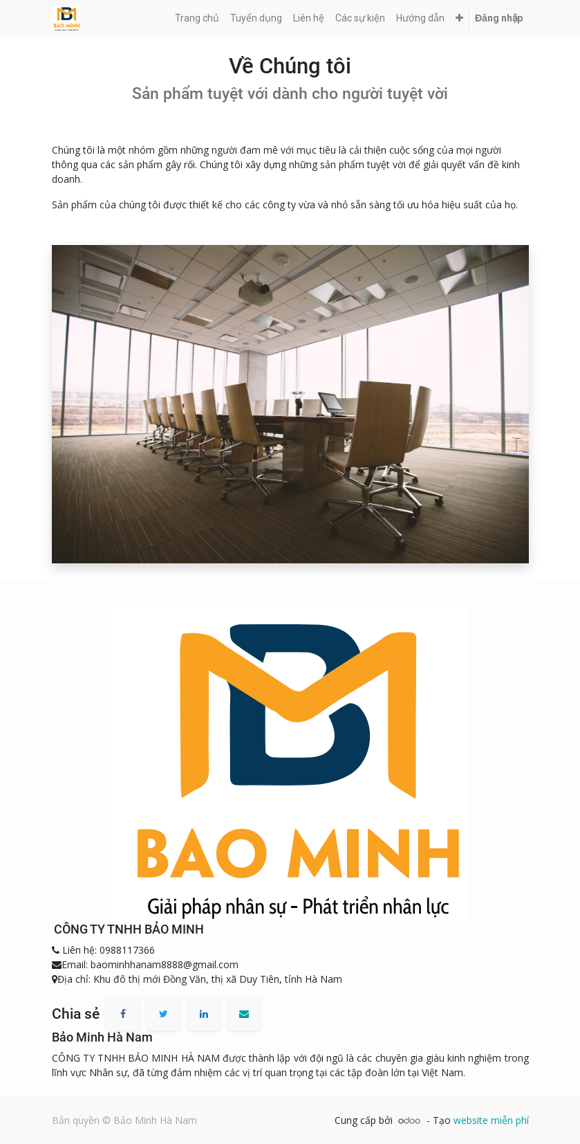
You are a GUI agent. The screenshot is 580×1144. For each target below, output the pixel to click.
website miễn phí (491, 1120)
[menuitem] (197, 18)
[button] (459, 18)
